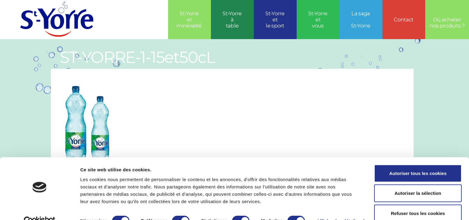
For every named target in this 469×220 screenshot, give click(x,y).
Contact (403, 19)
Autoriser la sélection (418, 180)
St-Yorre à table (232, 19)
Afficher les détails (337, 208)
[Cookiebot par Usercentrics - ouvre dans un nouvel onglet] (39, 208)
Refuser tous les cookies (418, 200)
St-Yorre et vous (318, 19)
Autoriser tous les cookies (418, 160)
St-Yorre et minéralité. (189, 19)
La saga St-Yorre (360, 19)
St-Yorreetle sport (275, 19)
